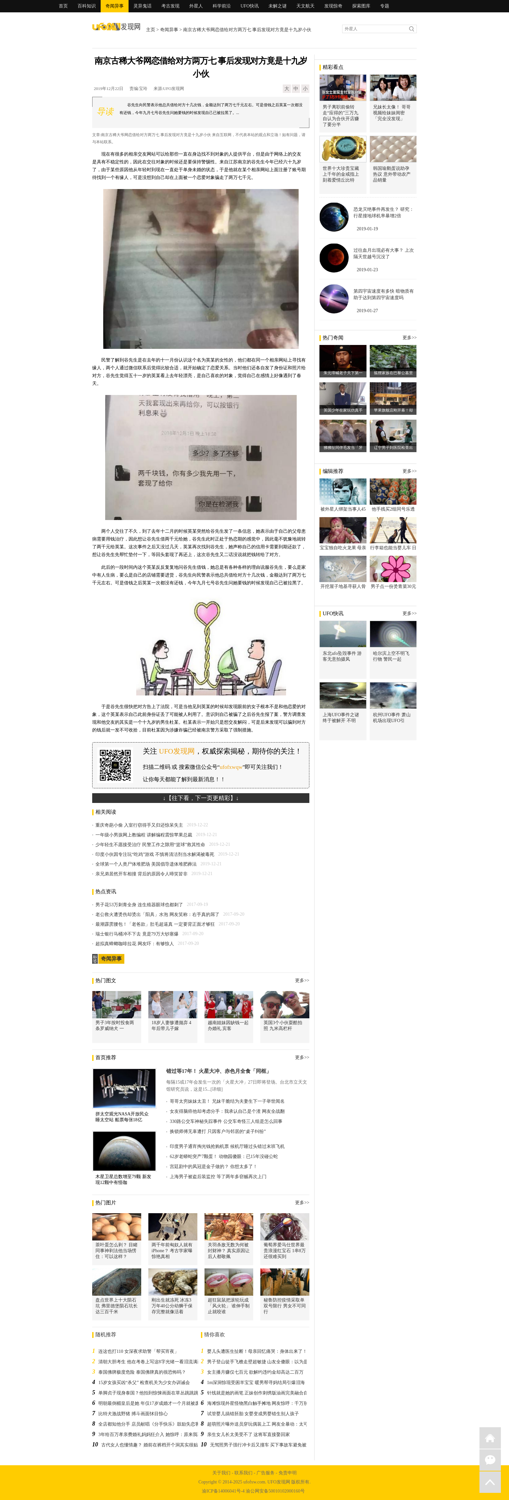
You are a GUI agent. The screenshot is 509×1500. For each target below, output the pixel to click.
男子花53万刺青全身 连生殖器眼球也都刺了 (139, 904)
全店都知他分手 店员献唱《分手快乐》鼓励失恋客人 (151, 1424)
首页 (63, 6)
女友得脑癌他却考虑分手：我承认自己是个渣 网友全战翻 (227, 1111)
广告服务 (265, 1472)
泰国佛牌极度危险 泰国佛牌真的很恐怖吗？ (142, 1372)
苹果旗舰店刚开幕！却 (393, 410)
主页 (150, 29)
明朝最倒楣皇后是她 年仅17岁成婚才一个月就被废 (149, 1403)
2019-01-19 (367, 228)
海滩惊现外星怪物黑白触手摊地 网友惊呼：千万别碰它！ (264, 1403)
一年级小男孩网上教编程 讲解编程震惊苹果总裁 (143, 835)
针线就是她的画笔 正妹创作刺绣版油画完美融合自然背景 (264, 1393)
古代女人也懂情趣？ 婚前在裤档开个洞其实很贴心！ (154, 1445)
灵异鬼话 (142, 6)
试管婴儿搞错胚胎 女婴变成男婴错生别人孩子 (253, 1413)
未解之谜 (277, 6)
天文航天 (305, 6)
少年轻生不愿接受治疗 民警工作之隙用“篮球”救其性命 (150, 844)
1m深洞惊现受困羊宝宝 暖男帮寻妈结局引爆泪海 (256, 1382)
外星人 (196, 6)
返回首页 (490, 1438)
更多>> (302, 980)
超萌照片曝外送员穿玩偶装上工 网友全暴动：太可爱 (260, 1424)
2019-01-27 (367, 310)
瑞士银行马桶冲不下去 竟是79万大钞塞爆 (137, 934)
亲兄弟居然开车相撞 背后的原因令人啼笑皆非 (141, 873)
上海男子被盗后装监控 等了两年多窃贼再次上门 (218, 1176)
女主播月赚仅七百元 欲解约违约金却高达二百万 (255, 1372)
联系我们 (243, 1472)
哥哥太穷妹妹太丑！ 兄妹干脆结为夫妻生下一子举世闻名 (227, 1101)
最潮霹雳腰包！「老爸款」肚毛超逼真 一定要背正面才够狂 (155, 924)
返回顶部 (490, 1482)
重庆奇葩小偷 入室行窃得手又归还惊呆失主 (139, 825)
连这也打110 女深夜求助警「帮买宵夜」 (138, 1351)
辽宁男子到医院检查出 (393, 447)
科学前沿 (222, 6)
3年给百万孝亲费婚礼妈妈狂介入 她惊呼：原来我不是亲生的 (159, 1434)
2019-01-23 (367, 269)
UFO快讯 (250, 6)
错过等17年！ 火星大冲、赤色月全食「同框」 (218, 1071)
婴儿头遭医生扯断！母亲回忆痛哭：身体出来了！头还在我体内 (270, 1351)
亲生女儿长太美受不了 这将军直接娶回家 (248, 1434)
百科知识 (87, 6)
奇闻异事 (115, 6)
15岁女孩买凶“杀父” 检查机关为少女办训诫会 (144, 1382)
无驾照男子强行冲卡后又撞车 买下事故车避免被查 (260, 1445)
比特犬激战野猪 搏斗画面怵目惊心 (133, 1413)
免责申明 (288, 1472)
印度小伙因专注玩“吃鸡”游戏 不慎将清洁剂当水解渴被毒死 (154, 854)
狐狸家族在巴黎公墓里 (393, 373)
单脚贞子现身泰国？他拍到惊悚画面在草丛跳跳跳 (148, 1393)
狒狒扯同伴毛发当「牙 (343, 447)
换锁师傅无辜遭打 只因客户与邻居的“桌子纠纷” (218, 1131)
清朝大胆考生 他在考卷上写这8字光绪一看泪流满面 (150, 1361)
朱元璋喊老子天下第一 (343, 373)
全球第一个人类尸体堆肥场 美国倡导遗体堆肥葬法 (146, 864)
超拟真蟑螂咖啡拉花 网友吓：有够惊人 (134, 943)
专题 (384, 6)
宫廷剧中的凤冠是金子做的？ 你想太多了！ (213, 1166)
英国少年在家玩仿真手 (343, 410)
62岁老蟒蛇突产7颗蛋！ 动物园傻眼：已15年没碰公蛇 (224, 1156)
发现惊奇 (333, 6)
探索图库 (361, 6)
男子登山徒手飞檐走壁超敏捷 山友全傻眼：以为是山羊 (262, 1361)
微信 (490, 1460)
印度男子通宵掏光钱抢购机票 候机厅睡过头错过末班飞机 (227, 1146)
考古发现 (170, 6)
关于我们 (221, 1472)
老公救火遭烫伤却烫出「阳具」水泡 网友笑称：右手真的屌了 (157, 914)
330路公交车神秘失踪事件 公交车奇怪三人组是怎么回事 (226, 1121)
